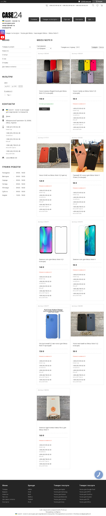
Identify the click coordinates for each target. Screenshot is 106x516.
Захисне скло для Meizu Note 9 (84, 259)
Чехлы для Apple (59, 489)
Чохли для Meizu (27, 33)
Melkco (30, 497)
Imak (29, 492)
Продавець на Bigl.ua (53, 512)
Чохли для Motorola (60, 497)
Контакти (79, 19)
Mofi (29, 494)
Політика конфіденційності (82, 514)
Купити (44, 109)
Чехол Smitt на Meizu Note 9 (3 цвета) (53, 175)
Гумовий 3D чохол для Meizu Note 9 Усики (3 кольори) (86, 176)
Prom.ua (64, 510)
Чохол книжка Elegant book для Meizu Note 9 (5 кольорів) (53, 92)
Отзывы (5, 63)
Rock (29, 502)
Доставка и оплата (9, 67)
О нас (4, 59)
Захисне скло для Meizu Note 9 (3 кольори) (51, 260)
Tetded (30, 499)
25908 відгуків (86, 1)
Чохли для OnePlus (85, 494)
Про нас (67, 19)
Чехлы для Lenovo (60, 499)
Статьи (4, 55)
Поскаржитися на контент (64, 514)
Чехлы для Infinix (85, 502)
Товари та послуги (50, 19)
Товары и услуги (8, 47)
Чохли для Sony (59, 502)
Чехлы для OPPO (85, 492)
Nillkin (30, 489)
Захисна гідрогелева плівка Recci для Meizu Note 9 (52, 429)
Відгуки (4, 492)
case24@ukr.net (11, 158)
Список (101, 47)
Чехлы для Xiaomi (60, 494)
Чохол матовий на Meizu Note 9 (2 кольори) (85, 344)
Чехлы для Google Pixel (87, 489)
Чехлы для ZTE (84, 499)
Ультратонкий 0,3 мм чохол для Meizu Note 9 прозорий (53, 344)
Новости (5, 51)
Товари (4, 489)
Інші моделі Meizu (40, 33)
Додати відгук (97, 5)
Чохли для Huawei (85, 497)
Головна (34, 19)
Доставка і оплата (8, 499)
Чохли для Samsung (60, 492)
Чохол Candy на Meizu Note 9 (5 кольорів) (84, 92)
